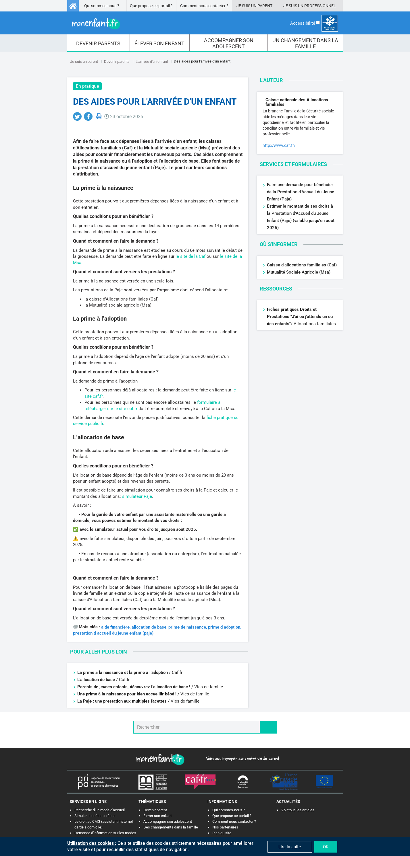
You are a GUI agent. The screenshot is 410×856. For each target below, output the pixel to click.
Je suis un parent (84, 61)
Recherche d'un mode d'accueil (99, 810)
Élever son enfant (157, 816)
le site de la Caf (190, 256)
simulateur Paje (137, 496)
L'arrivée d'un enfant (152, 61)
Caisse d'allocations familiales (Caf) (302, 265)
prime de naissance (187, 627)
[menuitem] (98, 43)
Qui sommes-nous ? (101, 5)
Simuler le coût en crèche (95, 816)
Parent (264, 5)
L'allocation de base (96, 679)
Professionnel (320, 5)
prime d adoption (224, 627)
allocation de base (149, 627)
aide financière (115, 627)
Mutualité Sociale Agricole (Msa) (298, 272)
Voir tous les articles (297, 810)
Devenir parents (117, 61)
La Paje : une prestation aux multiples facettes (122, 701)
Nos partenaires (225, 827)
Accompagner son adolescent (167, 821)
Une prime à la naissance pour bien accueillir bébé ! (126, 694)
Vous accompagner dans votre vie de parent (241, 758)
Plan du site (221, 833)
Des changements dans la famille (170, 827)
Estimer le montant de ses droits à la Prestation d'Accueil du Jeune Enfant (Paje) (300, 213)
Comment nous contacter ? (204, 5)
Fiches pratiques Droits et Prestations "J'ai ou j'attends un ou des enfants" (300, 316)
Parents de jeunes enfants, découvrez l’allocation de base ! (134, 686)
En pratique (87, 86)
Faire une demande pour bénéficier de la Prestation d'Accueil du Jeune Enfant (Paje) (300, 192)
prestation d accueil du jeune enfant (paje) (113, 633)
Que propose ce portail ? (151, 5)
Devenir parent (155, 810)
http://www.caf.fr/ (279, 145)
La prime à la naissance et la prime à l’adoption (122, 672)
